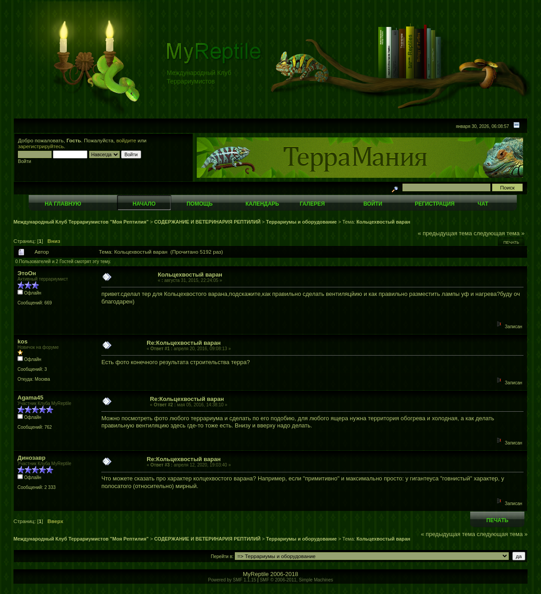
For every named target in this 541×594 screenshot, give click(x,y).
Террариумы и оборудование (301, 221)
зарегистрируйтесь (41, 146)
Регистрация (434, 204)
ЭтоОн (26, 273)
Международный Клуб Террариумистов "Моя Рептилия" (81, 221)
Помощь (199, 204)
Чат (482, 204)
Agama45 (30, 397)
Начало (144, 204)
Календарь (262, 204)
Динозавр (31, 457)
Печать (511, 242)
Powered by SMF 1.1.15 (232, 579)
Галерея (312, 204)
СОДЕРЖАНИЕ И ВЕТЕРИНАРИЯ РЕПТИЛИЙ (208, 221)
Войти (373, 204)
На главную (63, 204)
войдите (126, 140)
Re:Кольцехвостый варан (184, 342)
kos (22, 341)
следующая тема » (499, 233)
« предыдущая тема (445, 233)
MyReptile (256, 574)
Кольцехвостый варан (383, 221)
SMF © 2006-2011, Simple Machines (296, 579)
